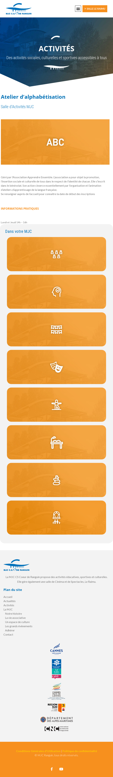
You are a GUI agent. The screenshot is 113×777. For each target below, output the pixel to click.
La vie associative (15, 617)
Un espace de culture (17, 622)
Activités (8, 605)
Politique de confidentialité (79, 751)
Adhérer (10, 630)
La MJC (8, 609)
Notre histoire (13, 613)
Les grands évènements (18, 626)
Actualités (9, 601)
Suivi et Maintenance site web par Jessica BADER (56, 759)
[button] (78, 9)
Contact (8, 634)
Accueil (7, 596)
